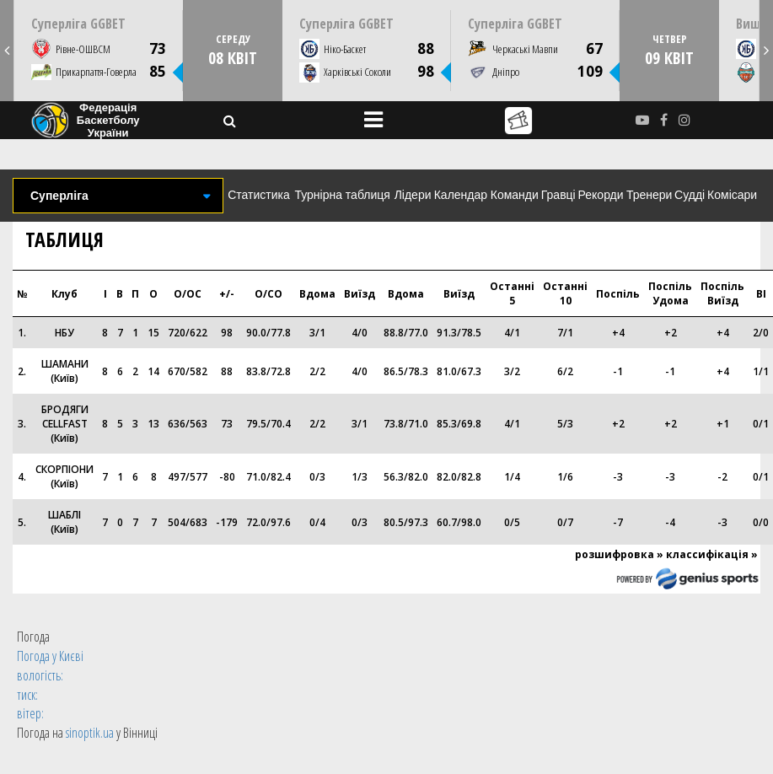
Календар (460, 195)
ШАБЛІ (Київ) (64, 522)
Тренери (649, 195)
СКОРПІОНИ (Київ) (64, 476)
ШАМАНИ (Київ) (65, 371)
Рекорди (601, 195)
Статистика (259, 195)
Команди (515, 195)
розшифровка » (619, 554)
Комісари (732, 195)
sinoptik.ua (90, 732)
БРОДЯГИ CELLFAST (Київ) (65, 423)
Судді (689, 195)
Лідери (413, 195)
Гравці (558, 195)
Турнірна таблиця (341, 195)
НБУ (64, 332)
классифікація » (712, 554)
